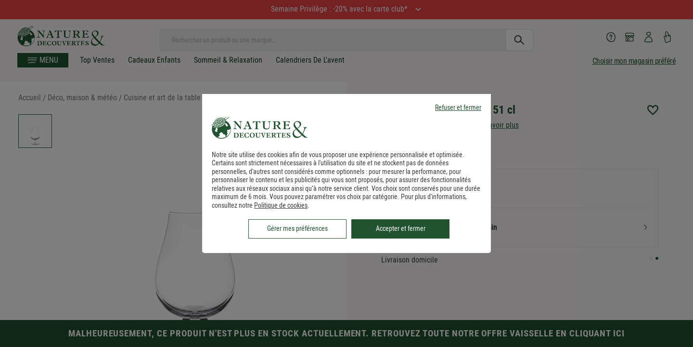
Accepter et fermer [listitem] (400, 228)
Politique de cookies (281, 205)
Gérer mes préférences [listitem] (297, 228)
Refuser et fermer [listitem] (458, 108)
